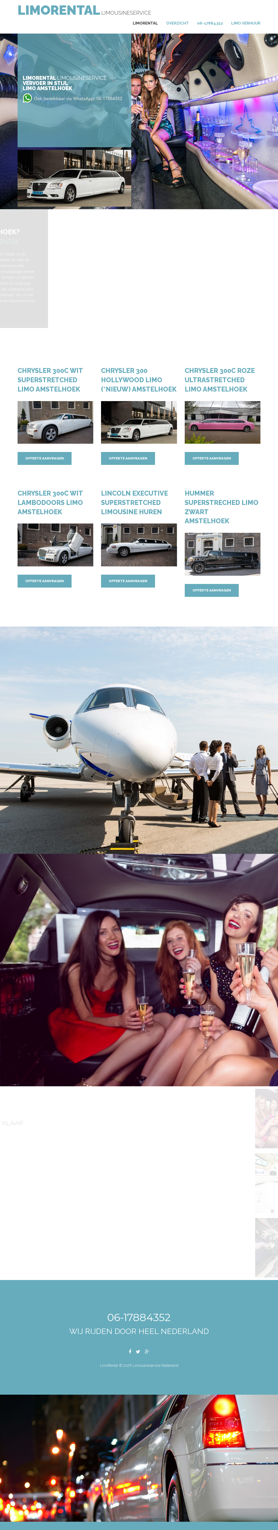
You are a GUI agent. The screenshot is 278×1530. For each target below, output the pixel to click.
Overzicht (177, 23)
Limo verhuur (245, 23)
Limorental (145, 23)
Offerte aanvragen (45, 458)
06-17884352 (210, 23)
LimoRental (59, 10)
